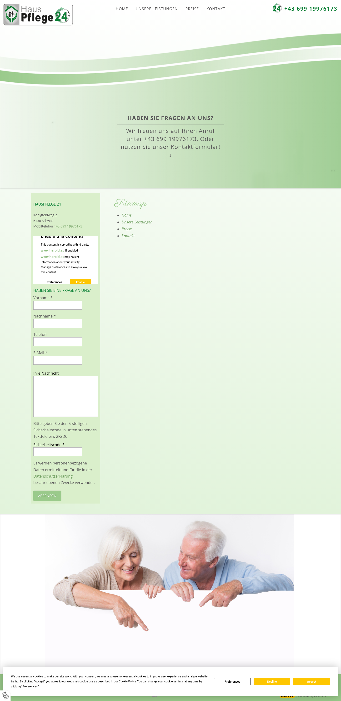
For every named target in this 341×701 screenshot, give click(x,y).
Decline (272, 681)
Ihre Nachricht (46, 373)
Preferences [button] (30, 686)
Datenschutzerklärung (53, 476)
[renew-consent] (5, 695)
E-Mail (40, 352)
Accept (311, 681)
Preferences (232, 681)
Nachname (44, 316)
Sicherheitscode (49, 444)
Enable (80, 282)
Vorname (43, 297)
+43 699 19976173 (310, 8)
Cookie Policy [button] (127, 681)
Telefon (40, 334)
